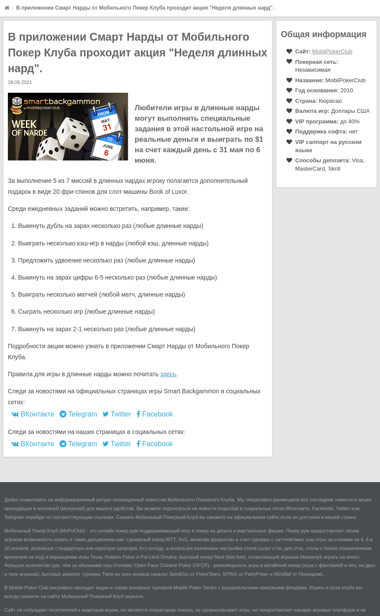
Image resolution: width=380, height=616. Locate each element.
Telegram (78, 414)
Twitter (116, 414)
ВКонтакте (32, 414)
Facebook (154, 414)
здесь (168, 374)
